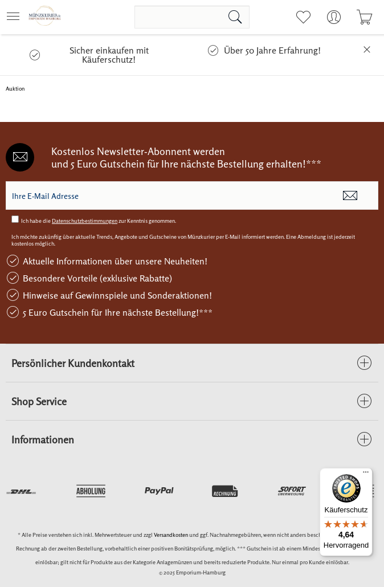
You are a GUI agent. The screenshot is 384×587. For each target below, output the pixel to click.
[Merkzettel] (303, 17)
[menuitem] (16, 17)
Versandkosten (171, 534)
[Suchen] (235, 17)
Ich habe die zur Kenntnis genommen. (98, 220)
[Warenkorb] (364, 17)
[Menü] (366, 475)
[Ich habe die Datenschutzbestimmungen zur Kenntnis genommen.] (15, 219)
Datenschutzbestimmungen (84, 220)
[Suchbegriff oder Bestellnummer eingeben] (192, 17)
